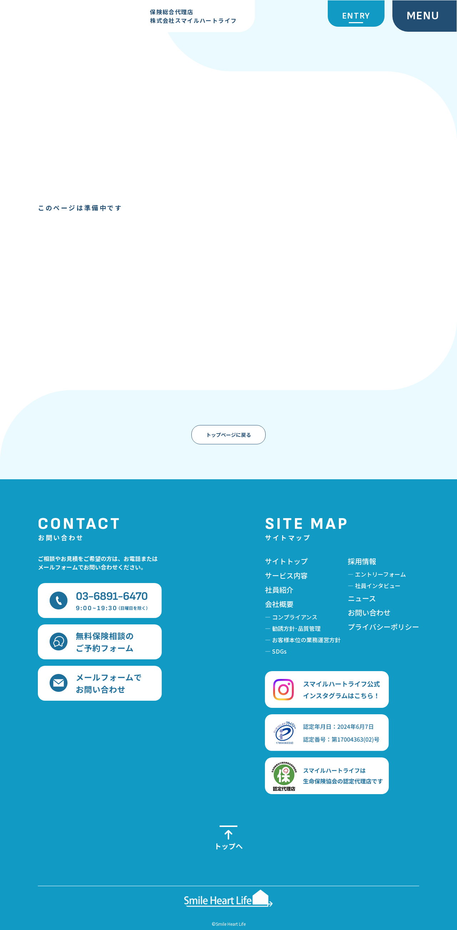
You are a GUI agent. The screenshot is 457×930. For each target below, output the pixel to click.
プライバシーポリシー (383, 627)
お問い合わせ (369, 612)
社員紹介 (279, 589)
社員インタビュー (378, 585)
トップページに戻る (228, 434)
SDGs (279, 651)
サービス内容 (286, 575)
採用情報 (362, 561)
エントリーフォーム (380, 574)
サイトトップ (286, 561)
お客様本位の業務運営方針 (306, 639)
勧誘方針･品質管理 (296, 628)
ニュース (362, 598)
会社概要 (279, 604)
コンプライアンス (294, 617)
